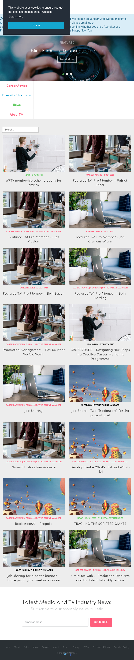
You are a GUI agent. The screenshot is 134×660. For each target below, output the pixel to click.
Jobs (26, 647)
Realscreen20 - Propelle (34, 523)
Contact (45, 647)
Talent (17, 647)
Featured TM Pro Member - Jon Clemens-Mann (100, 239)
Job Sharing (34, 410)
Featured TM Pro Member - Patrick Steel (100, 182)
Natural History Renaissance (34, 467)
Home (7, 647)
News (17, 104)
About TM (17, 114)
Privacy (75, 647)
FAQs (86, 647)
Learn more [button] (16, 16)
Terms (65, 647)
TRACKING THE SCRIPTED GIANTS (100, 523)
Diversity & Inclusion (16, 95)
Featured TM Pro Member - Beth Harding (100, 295)
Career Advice (16, 85)
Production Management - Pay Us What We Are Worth (34, 351)
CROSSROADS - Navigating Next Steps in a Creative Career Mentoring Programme (100, 354)
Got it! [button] (36, 25)
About (56, 647)
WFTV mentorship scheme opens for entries (34, 182)
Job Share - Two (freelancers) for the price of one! (100, 412)
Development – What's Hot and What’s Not (100, 469)
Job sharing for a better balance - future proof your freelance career (34, 577)
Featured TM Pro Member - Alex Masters (34, 239)
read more (67, 59)
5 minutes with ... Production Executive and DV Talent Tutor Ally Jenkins (100, 577)
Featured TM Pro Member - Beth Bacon (34, 293)
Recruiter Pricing (121, 647)
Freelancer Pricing (101, 647)
